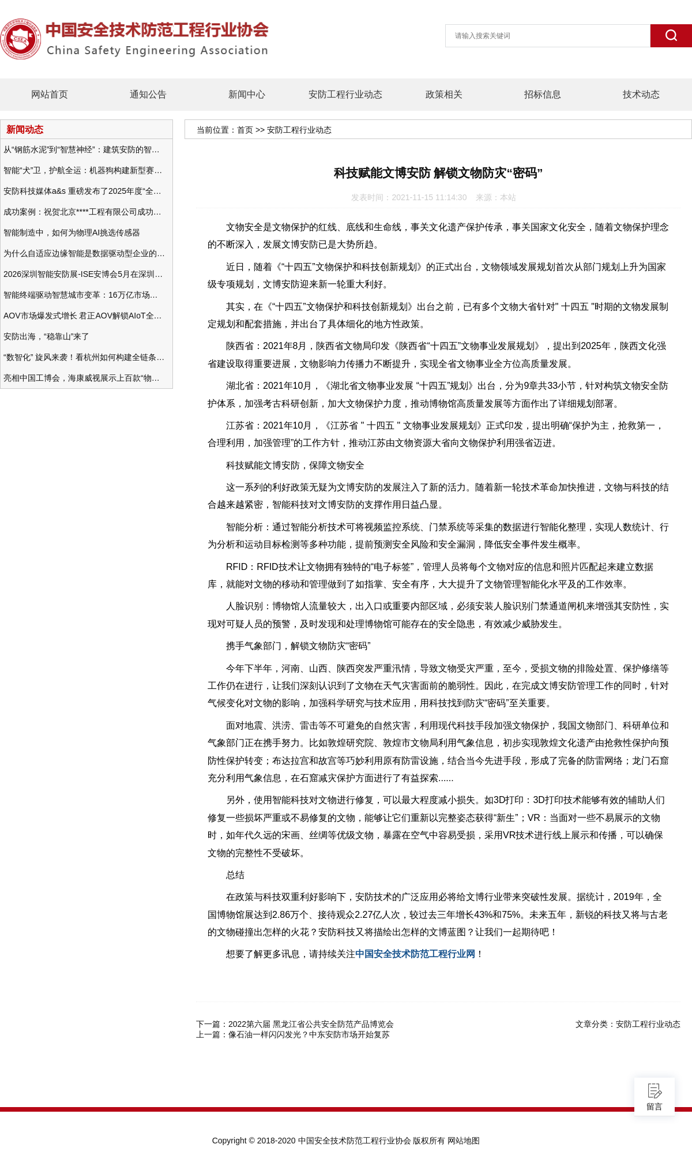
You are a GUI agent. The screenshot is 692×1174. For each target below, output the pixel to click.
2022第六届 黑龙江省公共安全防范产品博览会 (311, 1024)
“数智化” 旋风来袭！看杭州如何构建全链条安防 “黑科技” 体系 (84, 357)
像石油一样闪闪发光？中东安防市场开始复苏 (309, 1034)
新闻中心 (246, 94)
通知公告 (148, 94)
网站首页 (49, 94)
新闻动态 (24, 129)
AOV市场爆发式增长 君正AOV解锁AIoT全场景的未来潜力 (84, 315)
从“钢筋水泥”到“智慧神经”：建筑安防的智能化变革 (84, 149)
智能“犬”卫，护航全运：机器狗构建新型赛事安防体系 (84, 170)
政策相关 (444, 94)
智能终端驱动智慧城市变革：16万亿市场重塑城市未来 (84, 294)
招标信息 (542, 94)
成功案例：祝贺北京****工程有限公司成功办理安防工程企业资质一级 (84, 211)
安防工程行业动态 (345, 94)
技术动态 (641, 94)
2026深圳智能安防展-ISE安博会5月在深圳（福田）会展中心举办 (84, 274)
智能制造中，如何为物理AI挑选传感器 (71, 232)
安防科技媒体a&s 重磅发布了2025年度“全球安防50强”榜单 (84, 191)
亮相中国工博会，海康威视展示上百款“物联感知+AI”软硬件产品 (84, 377)
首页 (245, 129)
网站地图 (463, 1140)
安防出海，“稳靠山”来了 (46, 336)
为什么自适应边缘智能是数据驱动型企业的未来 (84, 253)
